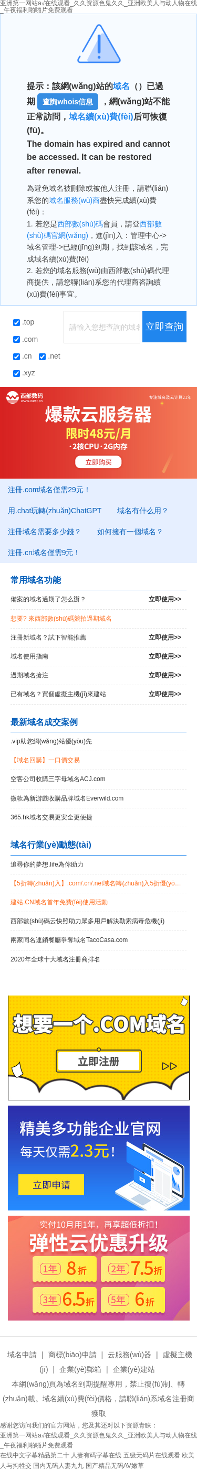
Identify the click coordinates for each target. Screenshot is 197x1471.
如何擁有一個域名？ (130, 531)
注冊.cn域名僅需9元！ (44, 552)
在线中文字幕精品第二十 (34, 1455)
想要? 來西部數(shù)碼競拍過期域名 (61, 618)
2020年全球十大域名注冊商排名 (55, 959)
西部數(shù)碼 (80, 224)
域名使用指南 (96, 657)
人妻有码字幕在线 (96, 1455)
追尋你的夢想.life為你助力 (47, 864)
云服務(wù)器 (129, 1354)
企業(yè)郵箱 (80, 1369)
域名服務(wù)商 (74, 200)
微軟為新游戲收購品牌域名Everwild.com (67, 798)
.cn (22, 356)
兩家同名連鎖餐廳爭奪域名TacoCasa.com (69, 940)
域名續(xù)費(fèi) (101, 116)
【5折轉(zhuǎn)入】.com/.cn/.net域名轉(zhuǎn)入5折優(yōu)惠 (98, 883)
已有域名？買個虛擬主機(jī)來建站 (96, 694)
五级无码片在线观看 (151, 1455)
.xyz (24, 373)
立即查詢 (164, 326)
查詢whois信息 (68, 102)
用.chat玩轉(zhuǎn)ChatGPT (54, 510)
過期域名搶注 (96, 675)
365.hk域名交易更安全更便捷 (51, 817)
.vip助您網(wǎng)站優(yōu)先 (51, 741)
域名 (121, 86)
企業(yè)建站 (134, 1369)
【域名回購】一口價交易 (45, 760)
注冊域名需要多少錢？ (44, 531)
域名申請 (22, 1354)
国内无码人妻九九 (58, 1465)
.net (49, 356)
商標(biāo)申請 (72, 1354)
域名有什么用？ (143, 510)
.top (23, 322)
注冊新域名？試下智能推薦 (96, 638)
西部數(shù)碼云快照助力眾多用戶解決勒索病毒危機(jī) (87, 921)
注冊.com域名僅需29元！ (49, 489)
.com (25, 339)
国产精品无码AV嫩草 (115, 1465)
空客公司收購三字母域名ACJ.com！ (58, 779)
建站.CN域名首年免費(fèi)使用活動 (59, 902)
